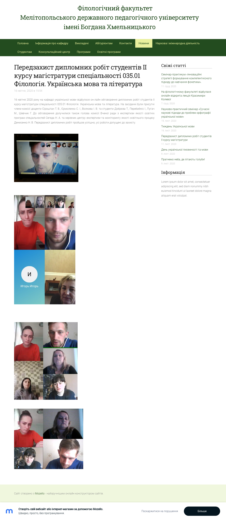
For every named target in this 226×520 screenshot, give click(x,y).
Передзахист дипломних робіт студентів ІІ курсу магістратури (186, 138)
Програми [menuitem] (83, 51)
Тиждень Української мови (177, 126)
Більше (202, 511)
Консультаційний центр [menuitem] (54, 51)
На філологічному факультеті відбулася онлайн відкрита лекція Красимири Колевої (186, 95)
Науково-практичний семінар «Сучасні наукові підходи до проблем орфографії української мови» (186, 112)
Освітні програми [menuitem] (109, 51)
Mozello (39, 493)
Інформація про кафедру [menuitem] (51, 43)
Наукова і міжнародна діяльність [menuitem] (178, 43)
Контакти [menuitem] (125, 43)
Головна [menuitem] (23, 43)
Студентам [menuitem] (24, 51)
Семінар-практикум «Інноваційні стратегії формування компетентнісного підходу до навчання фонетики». (186, 78)
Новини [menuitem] (144, 43)
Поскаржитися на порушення (159, 511)
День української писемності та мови (184, 149)
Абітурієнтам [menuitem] (104, 43)
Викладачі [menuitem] (82, 43)
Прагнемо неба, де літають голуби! (183, 159)
